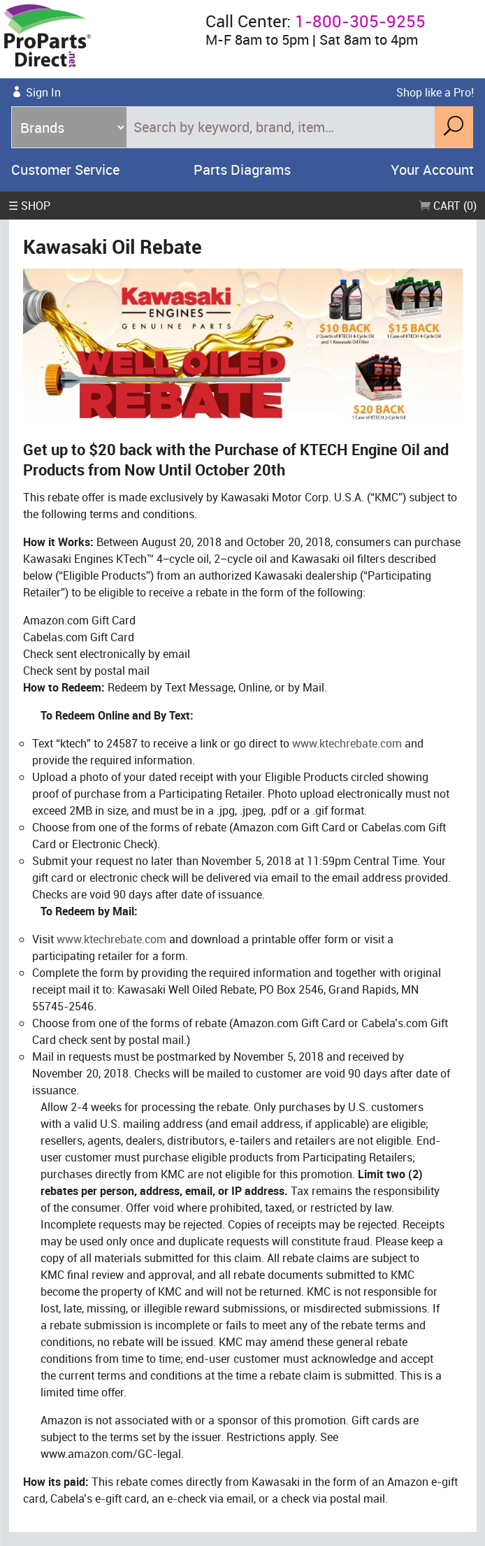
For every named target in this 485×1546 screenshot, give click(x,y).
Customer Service (65, 169)
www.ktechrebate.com (347, 743)
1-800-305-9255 (360, 21)
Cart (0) (448, 205)
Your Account (432, 169)
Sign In (43, 92)
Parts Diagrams (242, 169)
